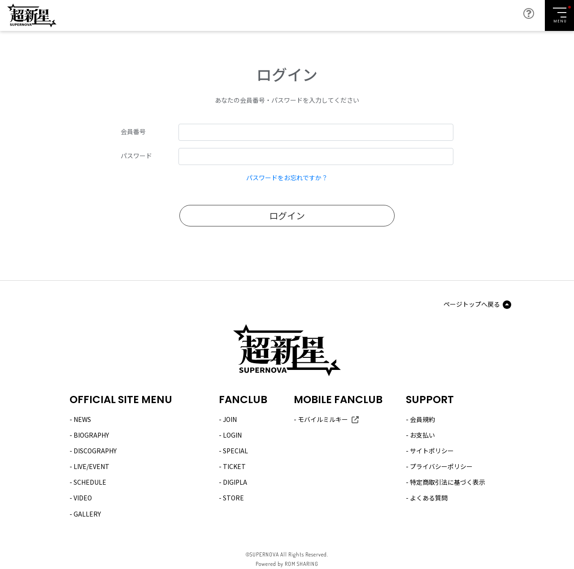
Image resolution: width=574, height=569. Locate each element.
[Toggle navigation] (559, 15)
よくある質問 (429, 497)
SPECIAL (235, 450)
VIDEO (83, 497)
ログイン (287, 215)
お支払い (422, 434)
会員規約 (422, 419)
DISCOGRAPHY (95, 450)
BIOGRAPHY (91, 434)
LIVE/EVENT (91, 466)
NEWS (82, 419)
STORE (233, 497)
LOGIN (232, 434)
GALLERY (87, 513)
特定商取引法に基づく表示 (447, 482)
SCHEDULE (90, 482)
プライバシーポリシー (441, 466)
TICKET (234, 466)
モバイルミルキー (323, 419)
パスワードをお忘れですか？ (287, 177)
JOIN (230, 419)
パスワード (136, 155)
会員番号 (133, 131)
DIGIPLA (235, 482)
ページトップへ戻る (472, 304)
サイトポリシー (432, 450)
